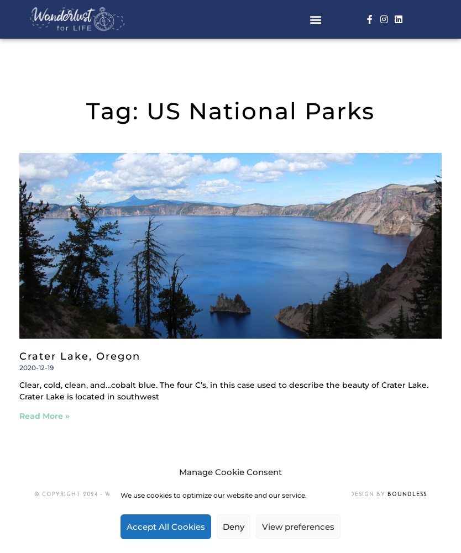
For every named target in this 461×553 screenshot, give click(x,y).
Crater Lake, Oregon (79, 356)
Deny (233, 527)
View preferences (298, 527)
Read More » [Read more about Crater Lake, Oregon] (44, 416)
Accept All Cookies (166, 527)
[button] (315, 19)
